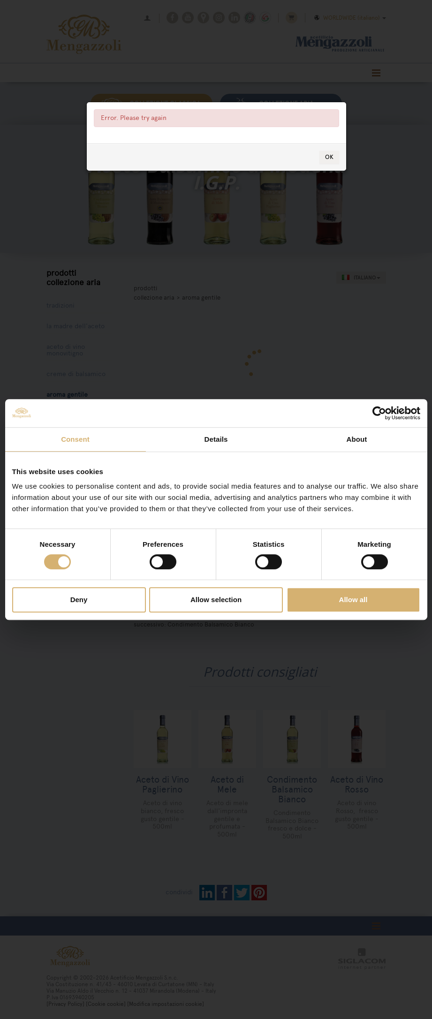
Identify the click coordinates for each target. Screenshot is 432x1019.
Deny (79, 600)
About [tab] (357, 439)
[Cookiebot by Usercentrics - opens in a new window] (379, 413)
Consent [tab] (75, 439)
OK (329, 156)
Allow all (353, 600)
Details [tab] (216, 439)
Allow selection (216, 600)
